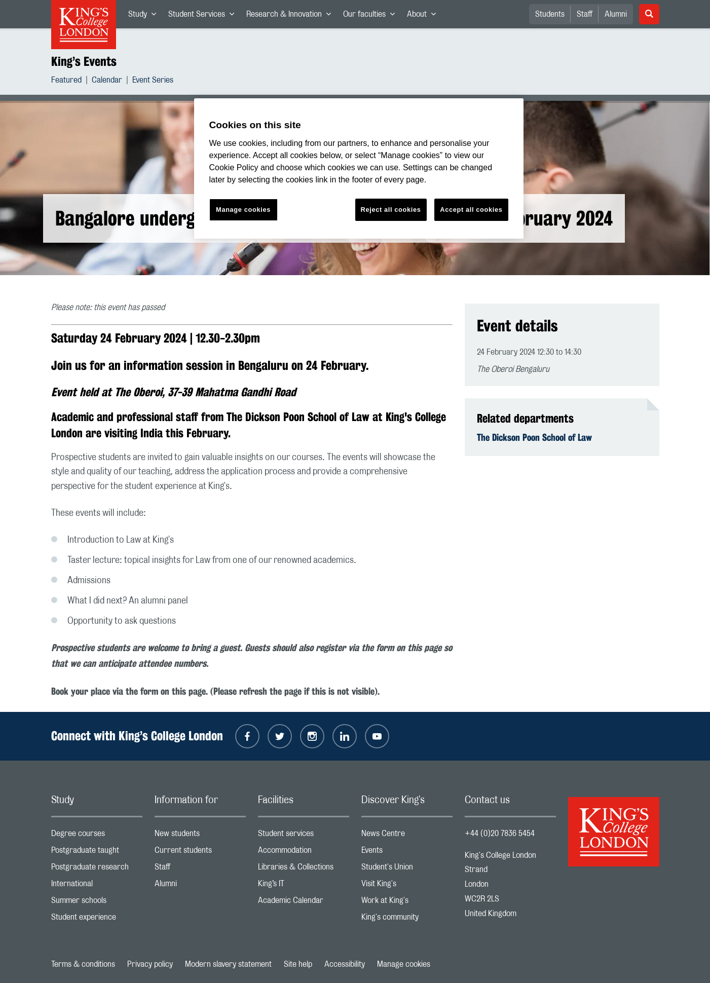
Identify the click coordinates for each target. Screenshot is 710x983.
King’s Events (84, 61)
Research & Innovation (291, 16)
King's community (407, 919)
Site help (298, 964)
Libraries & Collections (303, 869)
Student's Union (407, 869)
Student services (303, 835)
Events (407, 852)
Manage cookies (403, 964)
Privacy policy (150, 964)
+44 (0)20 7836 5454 (500, 833)
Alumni (616, 14)
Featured (66, 81)
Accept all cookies (471, 209)
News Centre (407, 835)
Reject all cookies (391, 209)
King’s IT (303, 886)
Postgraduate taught (96, 852)
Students (550, 14)
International (96, 886)
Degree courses (96, 835)
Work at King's (407, 902)
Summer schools (96, 902)
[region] (359, 168)
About (424, 16)
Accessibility (344, 964)
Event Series (152, 81)
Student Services (204, 16)
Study (145, 16)
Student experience (96, 919)
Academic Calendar (303, 902)
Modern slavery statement (228, 964)
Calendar (107, 81)
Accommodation (303, 852)
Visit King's (407, 886)
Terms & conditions (83, 964)
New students (200, 835)
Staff (584, 14)
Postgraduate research (96, 869)
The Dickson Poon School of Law (534, 437)
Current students (200, 852)
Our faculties (372, 16)
